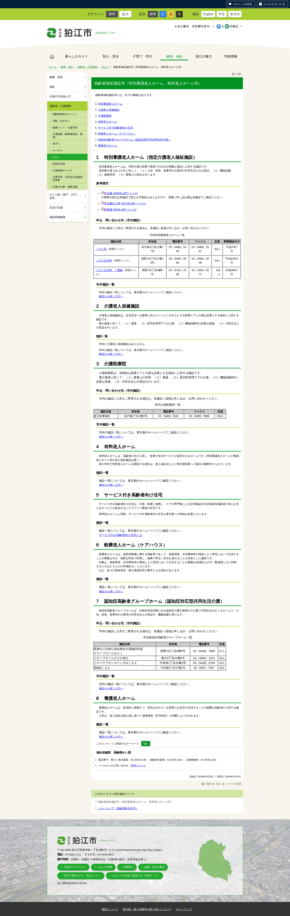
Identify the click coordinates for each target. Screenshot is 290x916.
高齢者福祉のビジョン (65, 114)
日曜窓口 (128, 867)
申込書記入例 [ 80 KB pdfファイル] (123, 203)
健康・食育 (56, 77)
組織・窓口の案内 (155, 867)
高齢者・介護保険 (87, 67)
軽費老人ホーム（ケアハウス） (117, 133)
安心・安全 (110, 56)
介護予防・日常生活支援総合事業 (67, 179)
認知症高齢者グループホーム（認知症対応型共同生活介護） (134, 139)
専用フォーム (138, 765)
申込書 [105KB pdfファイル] (119, 193)
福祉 (52, 86)
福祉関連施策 (57, 217)
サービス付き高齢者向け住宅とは (120, 535)
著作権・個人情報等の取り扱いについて (147, 909)
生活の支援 (56, 207)
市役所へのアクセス (75, 867)
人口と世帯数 (104, 867)
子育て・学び (142, 56)
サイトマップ (184, 909)
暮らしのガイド (76, 56)
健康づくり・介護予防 (65, 127)
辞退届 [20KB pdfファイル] (118, 209)
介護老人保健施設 (109, 109)
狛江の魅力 (204, 56)
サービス (57, 150)
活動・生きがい (61, 120)
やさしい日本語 (242, 4)
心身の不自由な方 (60, 96)
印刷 (236, 74)
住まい (105, 67)
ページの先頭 (231, 783)
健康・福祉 (174, 56)
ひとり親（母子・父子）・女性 (65, 196)
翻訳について (110, 909)
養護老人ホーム (107, 145)
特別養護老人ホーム (110, 103)
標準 (112, 14)
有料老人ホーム (107, 121)
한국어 (235, 14)
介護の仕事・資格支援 (65, 186)
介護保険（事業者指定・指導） (67, 136)
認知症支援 (58, 163)
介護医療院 (105, 115)
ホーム (51, 56)
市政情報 (230, 56)
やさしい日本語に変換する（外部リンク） (136, 875)
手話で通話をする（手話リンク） (82, 875)
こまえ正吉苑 (104, 260)
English (208, 14)
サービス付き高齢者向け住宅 (115, 127)
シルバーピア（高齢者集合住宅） (118, 808)
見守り (56, 143)
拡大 (125, 14)
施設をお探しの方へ (111, 296)
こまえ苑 (101, 249)
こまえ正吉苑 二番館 (109, 270)
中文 (221, 14)
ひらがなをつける (274, 4)
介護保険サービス (62, 170)
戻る (216, 783)
